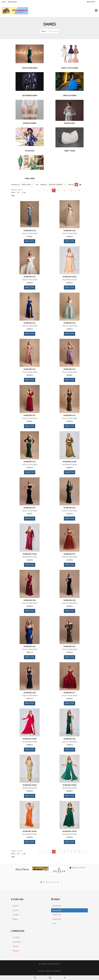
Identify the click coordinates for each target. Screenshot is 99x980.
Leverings (48, 971)
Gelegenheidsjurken (29, 96)
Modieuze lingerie (29, 123)
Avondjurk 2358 (30, 600)
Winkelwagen (12, 2)
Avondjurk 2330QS (69, 277)
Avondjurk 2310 (30, 231)
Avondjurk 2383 (69, 739)
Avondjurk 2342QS (69, 462)
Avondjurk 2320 (69, 231)
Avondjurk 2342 (30, 462)
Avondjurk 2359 (69, 600)
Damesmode (57, 910)
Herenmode (57, 915)
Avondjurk (16, 937)
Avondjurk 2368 (30, 693)
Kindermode (57, 919)
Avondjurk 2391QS (69, 831)
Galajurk (16, 946)
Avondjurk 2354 (69, 508)
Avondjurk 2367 (69, 646)
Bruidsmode (57, 906)
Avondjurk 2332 (69, 323)
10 (79, 190)
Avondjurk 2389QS (30, 831)
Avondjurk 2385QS (69, 785)
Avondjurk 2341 (69, 415)
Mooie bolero (69, 123)
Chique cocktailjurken (69, 68)
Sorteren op (15, 185)
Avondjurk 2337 (30, 415)
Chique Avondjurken (29, 68)
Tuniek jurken (29, 178)
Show (13, 192)
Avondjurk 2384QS (30, 785)
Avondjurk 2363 (30, 646)
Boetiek (15, 906)
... (60, 190)
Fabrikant (43, 185)
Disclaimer (41, 971)
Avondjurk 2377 (69, 693)
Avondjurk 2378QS (30, 739)
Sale (54, 923)
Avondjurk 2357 (69, 554)
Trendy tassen (69, 151)
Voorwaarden (56, 971)
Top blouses (29, 151)
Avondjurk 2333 (30, 369)
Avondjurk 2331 (30, 323)
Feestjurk (16, 951)
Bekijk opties (29, 241)
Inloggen (16, 915)
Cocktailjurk (17, 942)
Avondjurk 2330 (30, 277)
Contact (16, 910)
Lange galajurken (69, 96)
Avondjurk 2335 (69, 369)
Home (4, 2)
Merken (15, 919)
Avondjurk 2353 (30, 508)
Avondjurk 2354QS (30, 554)
